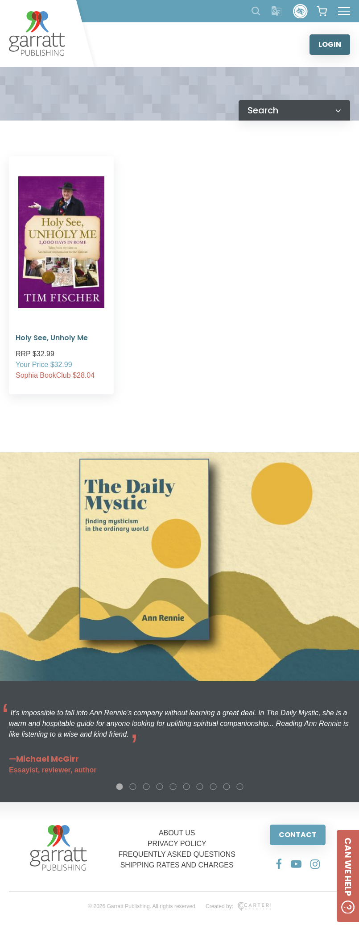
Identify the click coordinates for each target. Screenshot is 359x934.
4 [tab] (159, 786)
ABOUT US (177, 833)
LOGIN (329, 44)
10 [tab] (239, 786)
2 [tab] (132, 786)
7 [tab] (199, 786)
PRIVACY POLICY (177, 843)
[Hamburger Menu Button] (344, 11)
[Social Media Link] (278, 864)
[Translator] (277, 11)
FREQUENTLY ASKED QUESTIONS (176, 854)
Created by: (238, 906)
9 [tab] (226, 786)
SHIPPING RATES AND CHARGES (177, 865)
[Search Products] (256, 11)
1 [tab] (119, 786)
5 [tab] (173, 786)
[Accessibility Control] (300, 11)
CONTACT (298, 835)
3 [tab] (146, 786)
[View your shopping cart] (322, 11)
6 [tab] (186, 786)
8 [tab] (213, 786)
